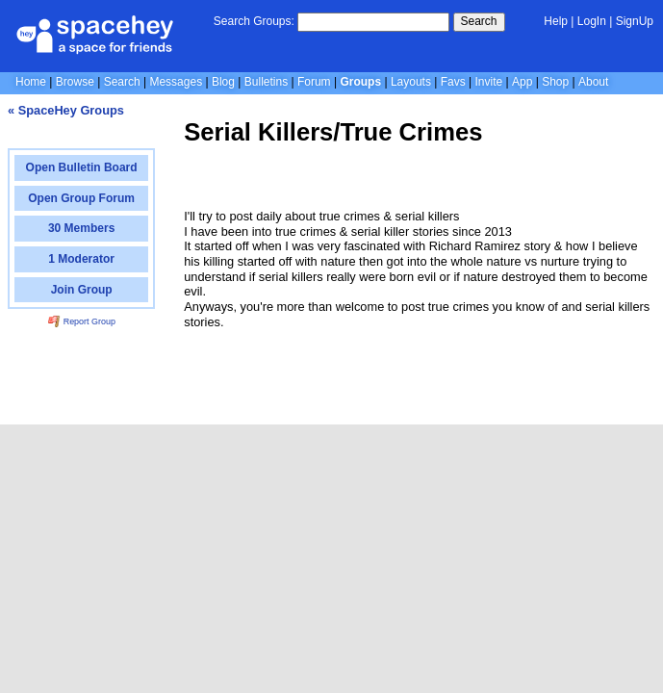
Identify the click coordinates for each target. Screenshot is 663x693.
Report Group (81, 321)
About (593, 82)
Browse (75, 82)
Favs (453, 82)
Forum (314, 82)
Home (30, 82)
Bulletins (266, 82)
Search (479, 21)
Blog (223, 82)
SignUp (634, 21)
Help (556, 21)
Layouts (411, 82)
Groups (360, 82)
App (522, 82)
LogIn (591, 21)
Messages (175, 82)
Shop (555, 82)
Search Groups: (254, 21)
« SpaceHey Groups (66, 110)
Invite (489, 82)
